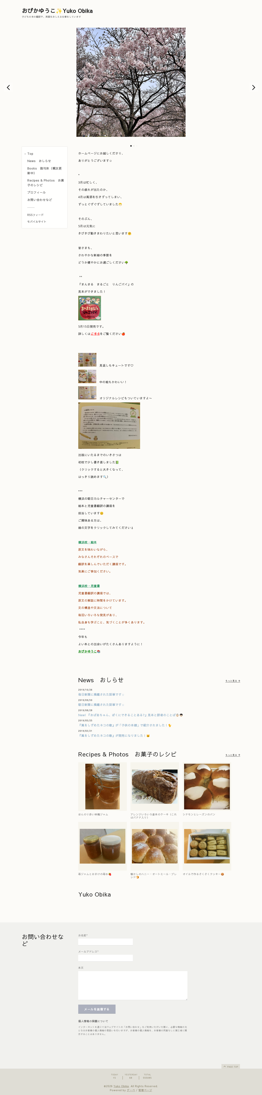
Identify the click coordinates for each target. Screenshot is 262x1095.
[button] (8, 87)
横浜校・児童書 (89, 586)
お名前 (83, 935)
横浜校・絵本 (87, 542)
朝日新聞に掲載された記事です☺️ (101, 705)
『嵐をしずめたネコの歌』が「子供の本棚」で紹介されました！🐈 (125, 725)
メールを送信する (97, 1009)
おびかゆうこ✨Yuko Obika (57, 10)
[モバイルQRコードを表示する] (46, 222)
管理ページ (145, 1090)
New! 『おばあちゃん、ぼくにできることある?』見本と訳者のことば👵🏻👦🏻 (130, 715)
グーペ (131, 1090)
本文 (81, 967)
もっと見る (232, 680)
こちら (95, 334)
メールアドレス (88, 951)
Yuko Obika (121, 1086)
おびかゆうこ (87, 651)
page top (230, 1066)
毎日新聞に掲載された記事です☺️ (101, 694)
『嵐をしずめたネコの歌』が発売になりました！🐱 (114, 736)
